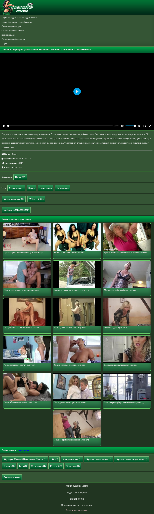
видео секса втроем (77, 492)
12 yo (23, 466)
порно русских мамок (77, 486)
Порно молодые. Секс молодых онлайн (19, 18)
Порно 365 (20, 177)
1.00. (54, 459)
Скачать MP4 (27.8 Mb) (16, 210)
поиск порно (24, 450)
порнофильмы (8, 35)
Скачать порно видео (11, 26)
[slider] (60, 125)
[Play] (4, 126)
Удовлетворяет (16, 188)
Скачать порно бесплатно (13, 39)
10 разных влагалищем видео (131, 459)
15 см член (73, 466)
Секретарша (46, 188)
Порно (5, 43)
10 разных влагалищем (98, 459)
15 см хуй (56, 466)
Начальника (62, 188)
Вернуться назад (12, 477)
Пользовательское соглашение (77, 505)
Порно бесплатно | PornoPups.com (17, 22)
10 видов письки (71, 459)
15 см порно (38, 466)
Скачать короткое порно (77, 510)
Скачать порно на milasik (13, 30)
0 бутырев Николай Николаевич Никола (25, 459)
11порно (9, 466)
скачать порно (77, 498)
